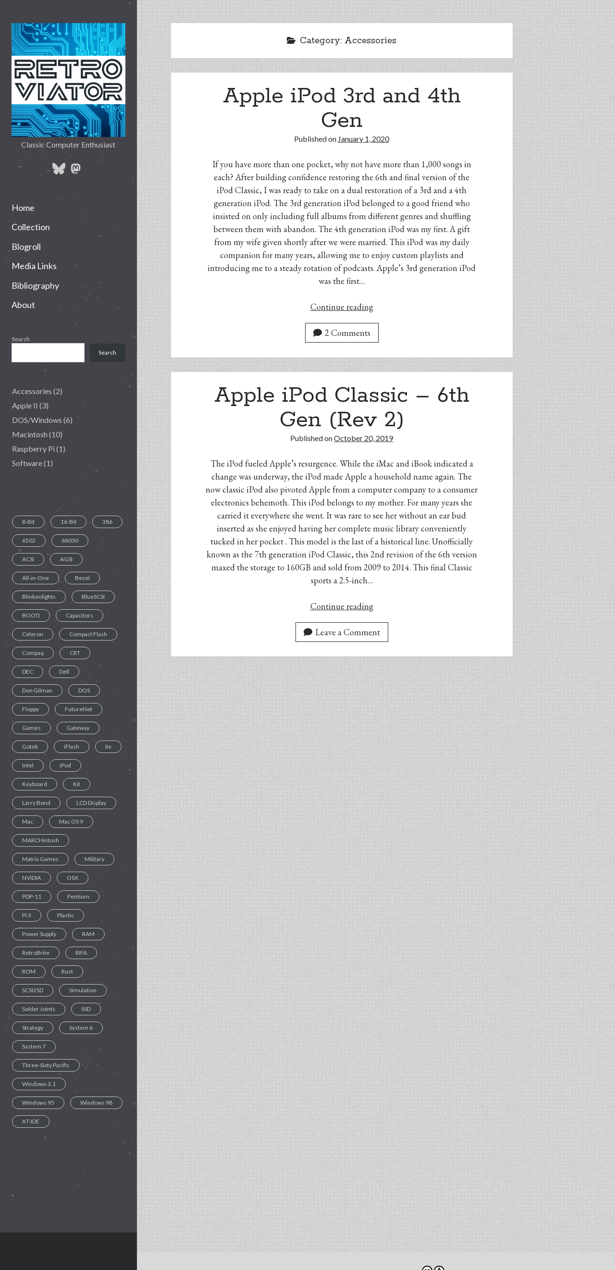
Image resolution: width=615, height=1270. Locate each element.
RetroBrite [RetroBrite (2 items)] (35, 952)
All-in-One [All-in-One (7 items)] (35, 577)
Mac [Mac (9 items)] (27, 821)
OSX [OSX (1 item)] (72, 877)
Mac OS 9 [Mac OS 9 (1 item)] (71, 821)
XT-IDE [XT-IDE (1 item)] (30, 1121)
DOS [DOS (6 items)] (84, 690)
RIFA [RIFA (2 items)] (81, 952)
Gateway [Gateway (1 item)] (78, 727)
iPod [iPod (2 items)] (65, 765)
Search (21, 339)
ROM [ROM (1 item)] (29, 971)
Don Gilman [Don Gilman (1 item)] (37, 690)
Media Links (34, 265)
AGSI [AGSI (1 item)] (66, 559)
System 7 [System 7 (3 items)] (34, 1046)
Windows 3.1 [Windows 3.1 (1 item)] (39, 1083)
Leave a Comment (342, 632)
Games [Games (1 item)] (31, 727)
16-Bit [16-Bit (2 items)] (68, 521)
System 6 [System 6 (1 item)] (81, 1027)
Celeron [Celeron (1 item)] (32, 634)
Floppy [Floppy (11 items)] (30, 709)
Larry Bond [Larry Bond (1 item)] (36, 802)
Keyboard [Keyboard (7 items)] (34, 784)
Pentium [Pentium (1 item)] (78, 896)
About (23, 304)
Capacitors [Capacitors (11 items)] (79, 615)
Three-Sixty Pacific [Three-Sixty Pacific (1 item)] (46, 1065)
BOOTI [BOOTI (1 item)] (31, 615)
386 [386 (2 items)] (107, 521)
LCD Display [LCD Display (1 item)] (91, 802)
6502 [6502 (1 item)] (29, 540)
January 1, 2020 (363, 138)
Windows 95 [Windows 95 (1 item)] (38, 1102)
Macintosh (30, 434)
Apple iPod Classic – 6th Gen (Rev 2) (341, 408)
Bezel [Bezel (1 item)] (82, 577)
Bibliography (35, 285)
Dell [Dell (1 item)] (64, 671)
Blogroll (26, 246)
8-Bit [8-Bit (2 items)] (28, 521)
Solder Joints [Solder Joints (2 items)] (38, 1008)
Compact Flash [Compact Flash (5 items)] (88, 634)
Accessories (32, 390)
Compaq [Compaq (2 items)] (33, 652)
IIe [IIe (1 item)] (108, 746)
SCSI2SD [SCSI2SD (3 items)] (32, 990)
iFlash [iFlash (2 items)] (71, 746)
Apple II (25, 405)
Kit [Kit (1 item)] (76, 784)
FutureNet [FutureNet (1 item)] (78, 709)
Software (27, 463)
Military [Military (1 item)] (94, 859)
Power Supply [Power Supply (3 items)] (39, 933)
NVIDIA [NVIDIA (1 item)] (31, 877)
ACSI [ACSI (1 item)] (28, 559)
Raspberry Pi (33, 448)
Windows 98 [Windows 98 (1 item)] (96, 1102)
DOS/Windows (37, 419)
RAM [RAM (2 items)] (88, 933)
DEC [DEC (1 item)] (27, 671)
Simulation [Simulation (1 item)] (83, 990)
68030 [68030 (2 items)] (70, 540)
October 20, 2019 (363, 438)
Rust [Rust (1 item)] (67, 971)
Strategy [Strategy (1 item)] (32, 1027)
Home (23, 207)
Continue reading (341, 306)
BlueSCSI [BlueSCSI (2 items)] (93, 596)
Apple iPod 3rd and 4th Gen (342, 108)
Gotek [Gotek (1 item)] (30, 746)
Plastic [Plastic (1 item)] (65, 915)
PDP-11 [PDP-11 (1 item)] (31, 896)
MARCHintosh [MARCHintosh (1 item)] (40, 840)
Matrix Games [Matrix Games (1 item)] (40, 859)
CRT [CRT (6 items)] (75, 652)
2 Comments (341, 332)
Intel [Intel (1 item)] (28, 765)
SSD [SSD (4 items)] (86, 1008)
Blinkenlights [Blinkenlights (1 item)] (39, 596)
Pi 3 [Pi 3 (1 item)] (26, 915)
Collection (31, 227)
